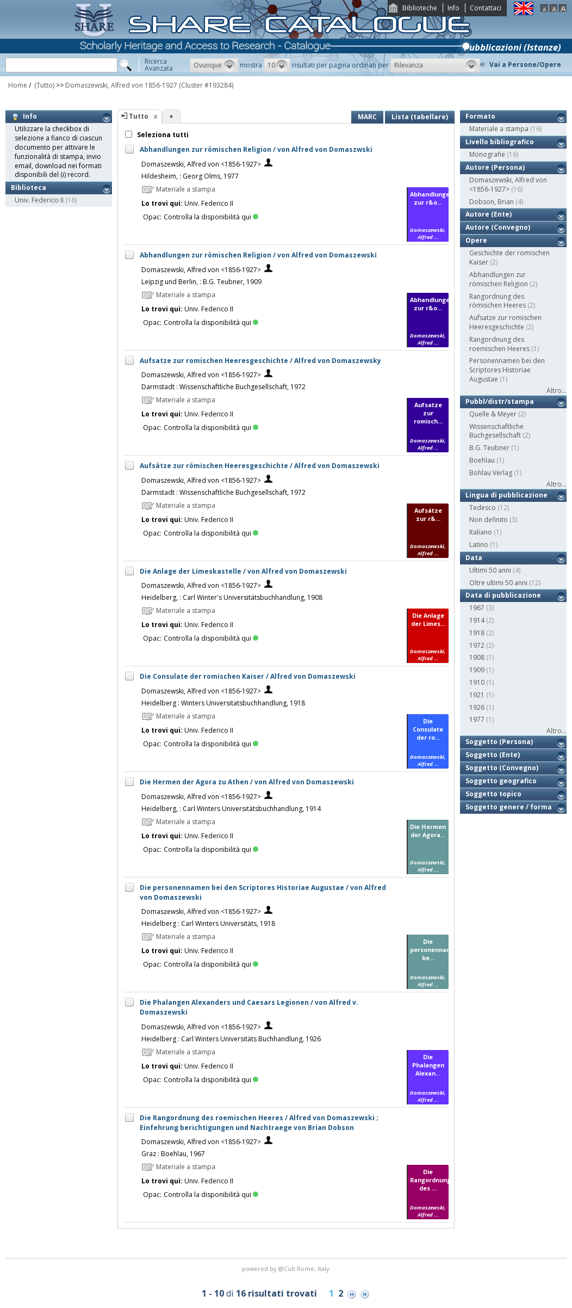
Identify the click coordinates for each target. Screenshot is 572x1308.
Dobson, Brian (491, 201)
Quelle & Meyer (493, 414)
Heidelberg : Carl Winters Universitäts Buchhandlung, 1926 (231, 1038)
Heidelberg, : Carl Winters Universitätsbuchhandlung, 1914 (231, 808)
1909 (476, 669)
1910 (476, 682)
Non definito (488, 519)
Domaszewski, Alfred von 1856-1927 (121, 85)
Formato (480, 116)
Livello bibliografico (499, 141)
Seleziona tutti (162, 134)
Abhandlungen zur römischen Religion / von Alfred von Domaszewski (258, 255)
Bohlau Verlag (490, 472)
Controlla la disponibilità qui (211, 217)
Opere (476, 240)
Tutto (138, 116)
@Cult (287, 1268)
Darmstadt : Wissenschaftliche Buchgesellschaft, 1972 (223, 386)
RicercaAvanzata (159, 65)
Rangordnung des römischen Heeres (497, 301)
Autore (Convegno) (497, 227)
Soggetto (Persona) (499, 741)
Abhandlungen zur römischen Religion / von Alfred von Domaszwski (256, 149)
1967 (476, 607)
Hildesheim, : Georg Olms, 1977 (190, 176)
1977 (476, 719)
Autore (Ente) (488, 214)
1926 (476, 707)
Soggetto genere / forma (508, 807)
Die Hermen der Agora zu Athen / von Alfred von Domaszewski (247, 782)
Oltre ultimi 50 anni (498, 582)
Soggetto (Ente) (492, 754)
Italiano (480, 532)
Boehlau (482, 460)
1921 (476, 694)
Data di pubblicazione (503, 595)
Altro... (556, 390)
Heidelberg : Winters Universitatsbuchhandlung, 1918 (223, 703)
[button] (214, 65)
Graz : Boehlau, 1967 (173, 1153)
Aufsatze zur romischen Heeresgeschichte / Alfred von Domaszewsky (260, 360)
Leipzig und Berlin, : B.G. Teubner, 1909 (201, 281)
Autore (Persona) (495, 167)
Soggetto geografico (501, 780)
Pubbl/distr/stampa (499, 401)
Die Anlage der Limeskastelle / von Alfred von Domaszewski (243, 571)
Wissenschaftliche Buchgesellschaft (496, 431)
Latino (478, 544)
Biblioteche (419, 8)
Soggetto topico (493, 794)
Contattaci (485, 8)
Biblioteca (28, 187)
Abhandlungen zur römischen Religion (498, 279)
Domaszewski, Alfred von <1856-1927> (201, 164)
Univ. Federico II (39, 200)
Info (453, 8)
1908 (476, 657)
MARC (367, 116)
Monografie (487, 154)
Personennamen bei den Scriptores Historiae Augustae (507, 370)
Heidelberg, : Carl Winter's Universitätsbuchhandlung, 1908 (231, 597)
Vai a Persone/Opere (525, 64)
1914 (476, 620)
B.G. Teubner (489, 447)
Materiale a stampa (499, 128)
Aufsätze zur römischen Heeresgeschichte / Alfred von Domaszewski (260, 465)
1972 (476, 645)
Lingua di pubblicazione (506, 495)
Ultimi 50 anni (490, 570)
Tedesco (482, 507)
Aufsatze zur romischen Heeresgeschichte (505, 322)
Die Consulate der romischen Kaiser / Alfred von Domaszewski (248, 676)
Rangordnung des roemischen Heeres (499, 344)
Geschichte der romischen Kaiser (509, 257)
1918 (476, 632)
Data (473, 557)
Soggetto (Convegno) (501, 767)
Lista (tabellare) (419, 116)
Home (17, 85)
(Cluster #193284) (206, 85)
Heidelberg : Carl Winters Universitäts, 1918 (208, 923)
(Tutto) (43, 85)
